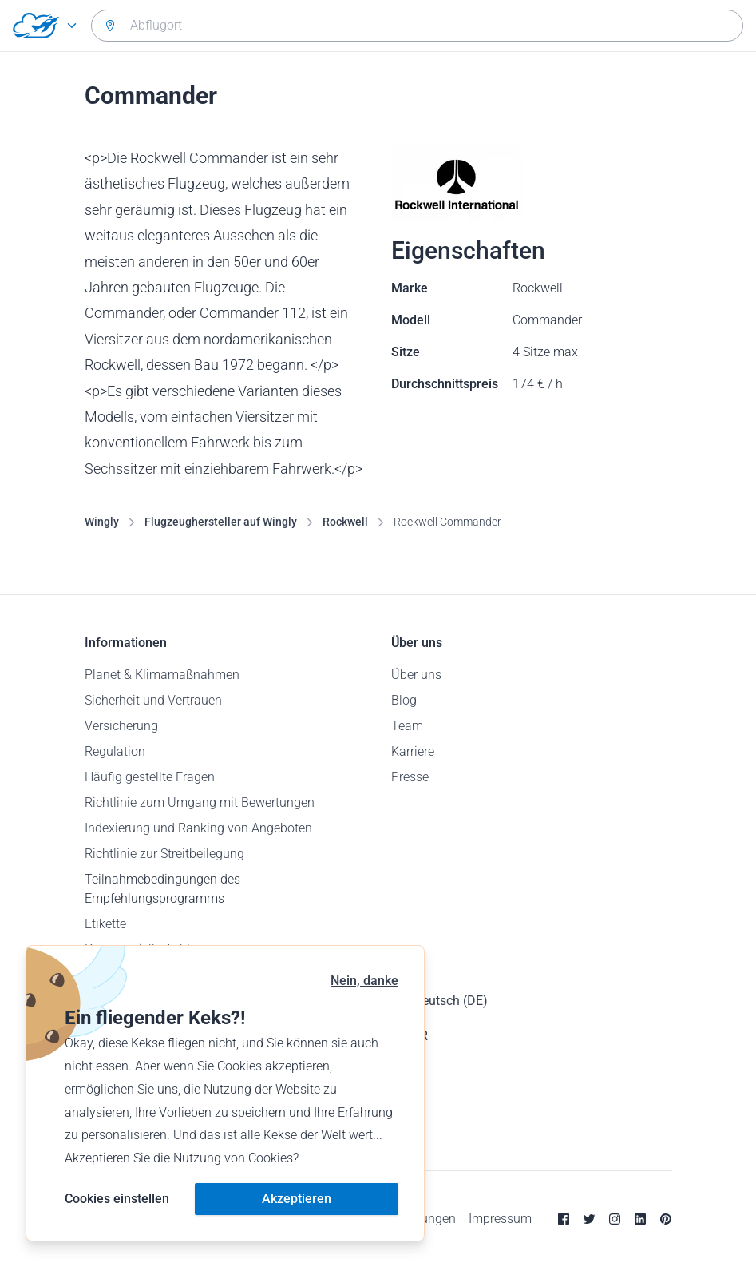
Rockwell (345, 521)
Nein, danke (364, 980)
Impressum (500, 1218)
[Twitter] (589, 1219)
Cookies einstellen (117, 1198)
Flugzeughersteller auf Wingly (220, 521)
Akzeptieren (296, 1198)
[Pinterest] (665, 1219)
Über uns (416, 674)
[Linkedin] (640, 1219)
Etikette (105, 923)
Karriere (412, 751)
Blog (404, 700)
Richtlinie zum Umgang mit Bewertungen (200, 802)
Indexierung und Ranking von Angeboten (198, 828)
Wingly (102, 521)
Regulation (115, 751)
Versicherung (121, 725)
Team (407, 725)
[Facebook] (563, 1219)
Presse (410, 776)
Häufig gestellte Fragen (150, 776)
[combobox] (417, 26)
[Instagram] (614, 1219)
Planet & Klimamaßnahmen (162, 674)
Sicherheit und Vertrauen (153, 700)
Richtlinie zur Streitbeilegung (164, 853)
